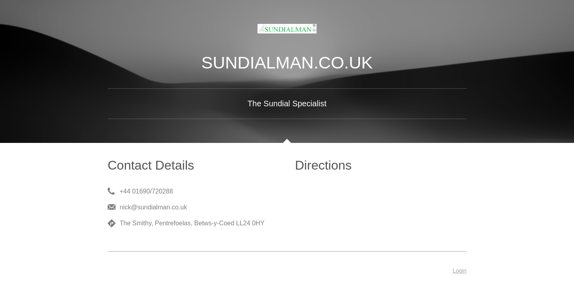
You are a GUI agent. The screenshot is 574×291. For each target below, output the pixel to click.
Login (459, 271)
